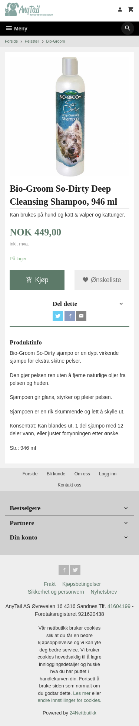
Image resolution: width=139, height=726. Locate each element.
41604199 (118, 606)
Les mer (82, 693)
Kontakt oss (69, 485)
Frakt (50, 584)
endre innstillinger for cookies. (70, 700)
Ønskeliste (101, 280)
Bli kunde (56, 473)
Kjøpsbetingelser (81, 584)
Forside (11, 41)
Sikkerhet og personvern (56, 592)
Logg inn (107, 473)
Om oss (82, 473)
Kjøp (37, 280)
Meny (16, 29)
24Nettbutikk (83, 713)
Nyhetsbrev (104, 592)
